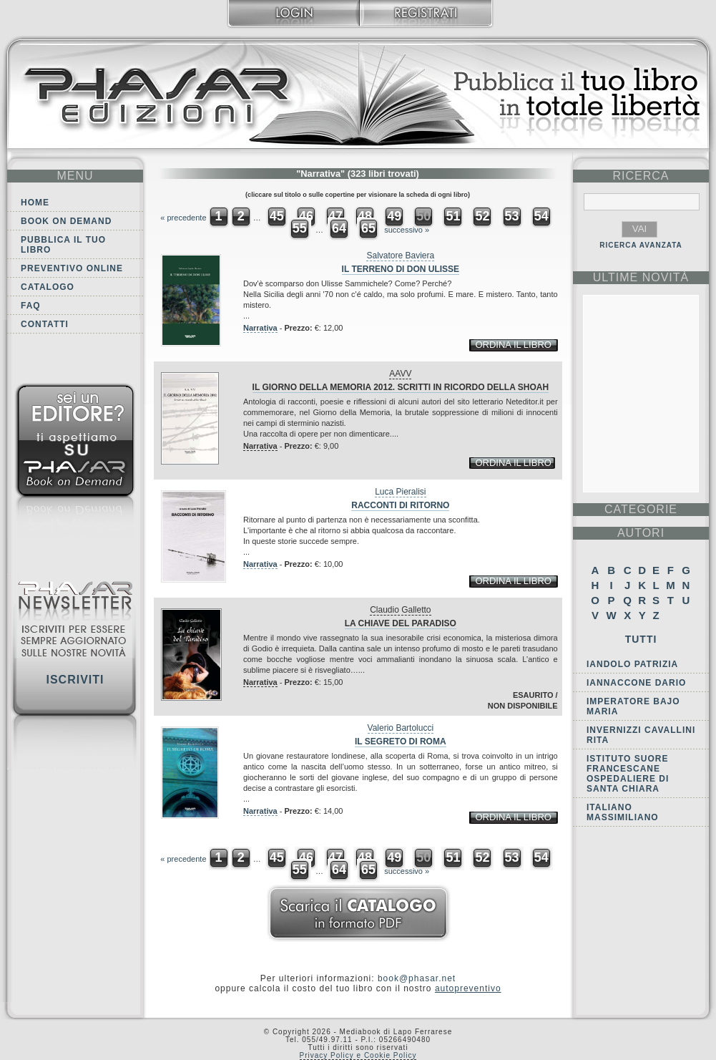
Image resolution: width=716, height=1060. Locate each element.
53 (512, 216)
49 (394, 216)
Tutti (641, 639)
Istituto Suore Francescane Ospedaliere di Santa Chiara (628, 774)
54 (541, 216)
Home (35, 203)
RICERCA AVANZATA (640, 245)
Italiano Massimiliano (623, 812)
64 (339, 228)
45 (277, 216)
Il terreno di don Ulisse (400, 269)
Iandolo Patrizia (632, 664)
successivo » (406, 229)
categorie (640, 509)
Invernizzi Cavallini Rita (641, 735)
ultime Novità (641, 277)
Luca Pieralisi (400, 492)
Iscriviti (75, 680)
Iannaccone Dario (636, 683)
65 (368, 228)
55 (300, 228)
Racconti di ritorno (400, 505)
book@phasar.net (417, 978)
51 (453, 216)
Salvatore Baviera (400, 256)
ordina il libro (513, 344)
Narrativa (260, 328)
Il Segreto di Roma (400, 741)
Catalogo (47, 287)
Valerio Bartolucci (400, 728)
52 (482, 216)
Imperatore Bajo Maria (633, 706)
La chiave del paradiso (400, 623)
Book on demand (66, 221)
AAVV (400, 374)
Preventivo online (72, 268)
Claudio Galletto (400, 610)
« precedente (183, 217)
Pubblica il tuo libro (63, 245)
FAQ (31, 306)
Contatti (45, 324)
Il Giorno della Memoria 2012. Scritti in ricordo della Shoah (400, 387)
